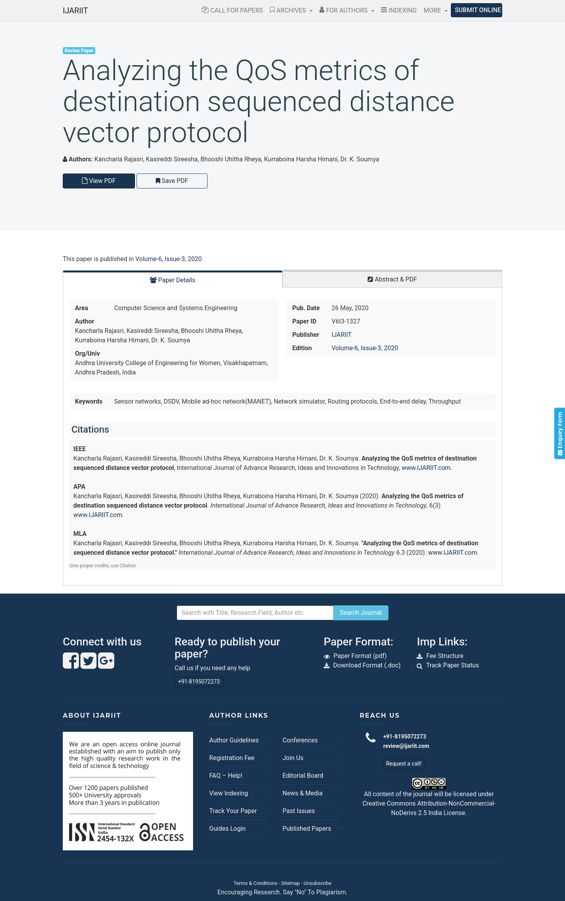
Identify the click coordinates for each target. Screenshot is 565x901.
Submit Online (478, 10)
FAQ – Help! (225, 775)
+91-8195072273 (199, 681)
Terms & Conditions (255, 883)
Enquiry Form (559, 433)
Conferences (300, 740)
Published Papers (306, 828)
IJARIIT (75, 10)
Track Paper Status (452, 665)
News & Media (302, 793)
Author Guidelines (234, 740)
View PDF (99, 181)
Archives (289, 10)
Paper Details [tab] (172, 280)
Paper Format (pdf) (360, 656)
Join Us (292, 758)
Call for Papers (232, 10)
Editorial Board (302, 775)
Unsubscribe (318, 883)
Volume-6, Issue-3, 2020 (168, 259)
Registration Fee (231, 758)
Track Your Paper (233, 811)
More (433, 10)
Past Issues (298, 811)
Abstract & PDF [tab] (392, 279)
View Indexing (228, 793)
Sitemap (290, 883)
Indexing (399, 10)
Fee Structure (444, 656)
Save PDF (172, 181)
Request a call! (404, 763)
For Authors (344, 10)
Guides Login (227, 828)
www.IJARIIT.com (426, 468)
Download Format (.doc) (367, 665)
